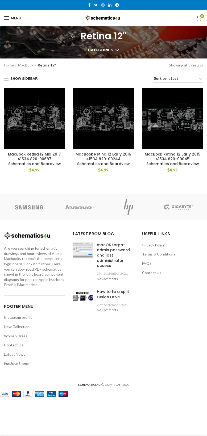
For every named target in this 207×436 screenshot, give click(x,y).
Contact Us (13, 345)
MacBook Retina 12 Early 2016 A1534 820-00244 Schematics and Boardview (103, 159)
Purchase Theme (16, 363)
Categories (100, 50)
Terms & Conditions (158, 254)
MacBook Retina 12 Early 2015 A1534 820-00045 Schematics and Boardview (172, 159)
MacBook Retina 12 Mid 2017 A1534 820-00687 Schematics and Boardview (34, 159)
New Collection (17, 326)
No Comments (107, 279)
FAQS (147, 263)
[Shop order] (178, 79)
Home (9, 65)
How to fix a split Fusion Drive (113, 294)
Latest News (14, 354)
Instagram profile (18, 317)
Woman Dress (15, 336)
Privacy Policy (153, 245)
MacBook (26, 65)
